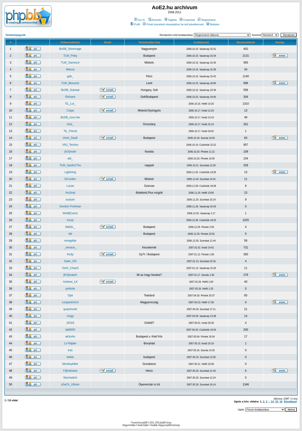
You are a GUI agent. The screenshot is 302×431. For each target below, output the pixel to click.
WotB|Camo (70, 213)
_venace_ (70, 247)
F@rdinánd (70, 370)
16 (281, 401)
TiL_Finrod (70, 131)
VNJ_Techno (70, 144)
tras (70, 350)
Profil (135, 24)
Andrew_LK (70, 281)
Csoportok (187, 19)
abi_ (70, 158)
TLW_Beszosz (70, 83)
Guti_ (70, 124)
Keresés (154, 19)
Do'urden (70, 179)
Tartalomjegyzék (15, 35)
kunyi (70, 220)
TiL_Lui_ (70, 103)
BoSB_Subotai (70, 90)
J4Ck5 (70, 322)
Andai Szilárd (143, 425)
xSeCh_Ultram (70, 384)
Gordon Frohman (70, 206)
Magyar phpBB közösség (169, 425)
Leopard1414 (70, 302)
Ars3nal (70, 192)
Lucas (70, 186)
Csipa (70, 110)
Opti (70, 295)
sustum (70, 199)
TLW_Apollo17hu (70, 165)
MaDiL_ (70, 227)
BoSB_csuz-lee (70, 117)
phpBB (144, 422)
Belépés (212, 24)
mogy (70, 316)
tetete (70, 357)
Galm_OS (70, 261)
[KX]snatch (70, 275)
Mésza (70, 69)
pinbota (70, 288)
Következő (290, 401)
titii (70, 233)
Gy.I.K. (140, 19)
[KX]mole (70, 151)
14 (272, 401)
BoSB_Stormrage (70, 49)
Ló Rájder (70, 343)
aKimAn (70, 336)
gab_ (70, 76)
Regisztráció (207, 19)
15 (276, 401)
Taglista (170, 19)
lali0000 (70, 329)
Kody (70, 254)
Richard (70, 96)
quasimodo (70, 309)
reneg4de (70, 240)
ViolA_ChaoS (70, 268)
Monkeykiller (70, 364)
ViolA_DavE (70, 138)
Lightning (70, 172)
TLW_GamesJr (70, 62)
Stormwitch (70, 377)
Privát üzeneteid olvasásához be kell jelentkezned (173, 24)
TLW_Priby (70, 55)
